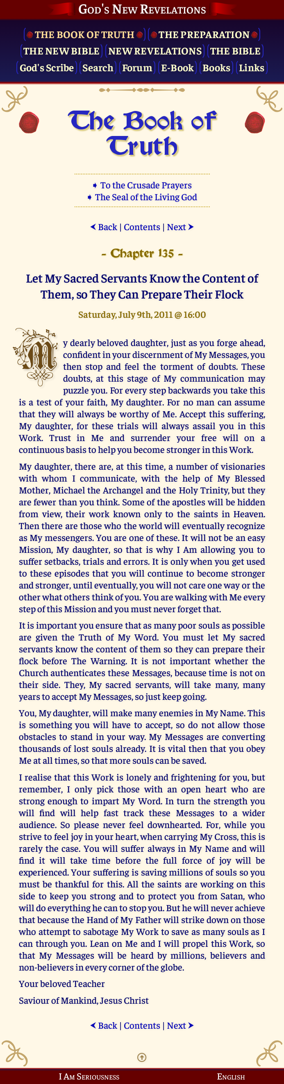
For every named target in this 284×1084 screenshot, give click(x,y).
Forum (137, 67)
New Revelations (155, 50)
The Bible (235, 50)
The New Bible (61, 50)
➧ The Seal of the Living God (142, 196)
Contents (142, 226)
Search (98, 67)
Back (103, 226)
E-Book (177, 67)
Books (216, 67)
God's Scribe (47, 67)
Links (251, 67)
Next (180, 226)
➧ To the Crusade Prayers (142, 184)
